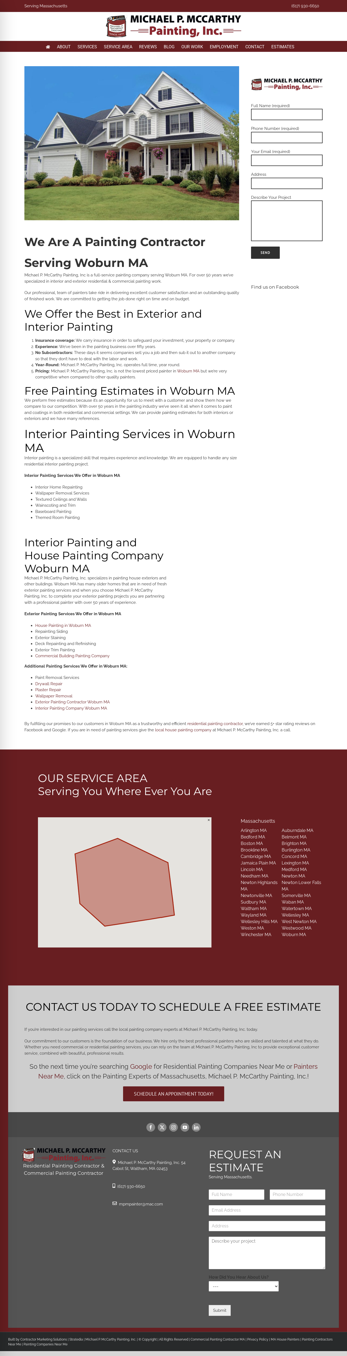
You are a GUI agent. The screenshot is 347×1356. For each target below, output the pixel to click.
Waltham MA (254, 908)
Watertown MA (297, 908)
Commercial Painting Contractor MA (217, 1339)
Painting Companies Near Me (46, 1344)
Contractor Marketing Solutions (43, 1339)
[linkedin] (196, 1127)
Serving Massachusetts (45, 6)
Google (141, 1066)
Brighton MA (294, 843)
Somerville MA (296, 895)
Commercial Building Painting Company (72, 655)
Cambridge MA (256, 856)
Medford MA (294, 869)
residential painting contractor (215, 723)
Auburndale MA (297, 830)
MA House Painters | (286, 1339)
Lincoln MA (252, 869)
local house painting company (183, 730)
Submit (219, 1310)
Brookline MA (254, 850)
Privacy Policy (257, 1339)
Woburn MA (188, 371)
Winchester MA (256, 934)
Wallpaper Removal (53, 696)
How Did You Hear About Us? (239, 1277)
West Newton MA (299, 921)
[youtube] (185, 1127)
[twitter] (162, 1127)
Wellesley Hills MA (259, 921)
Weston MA (252, 928)
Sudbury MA (253, 902)
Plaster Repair (48, 689)
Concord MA (294, 856)
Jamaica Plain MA (258, 863)
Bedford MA (253, 837)
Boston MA (252, 843)
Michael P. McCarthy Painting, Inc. (110, 1339)
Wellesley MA (295, 915)
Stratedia (76, 1339)
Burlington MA (296, 850)
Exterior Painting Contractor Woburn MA (72, 702)
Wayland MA (253, 915)
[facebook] (150, 1127)
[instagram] (173, 1127)
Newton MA (293, 876)
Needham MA (254, 876)
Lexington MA (295, 863)
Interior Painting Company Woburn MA (71, 708)
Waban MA (293, 902)
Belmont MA (294, 837)
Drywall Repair (48, 683)
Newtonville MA (256, 895)
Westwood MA (296, 928)
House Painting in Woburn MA (63, 625)
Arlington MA (254, 830)
